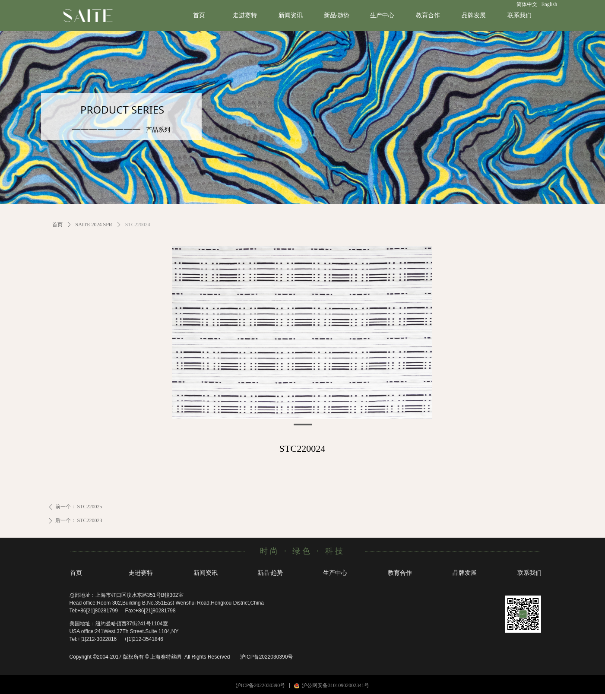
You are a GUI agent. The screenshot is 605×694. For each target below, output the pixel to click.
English (549, 4)
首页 (57, 225)
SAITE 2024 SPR (94, 225)
